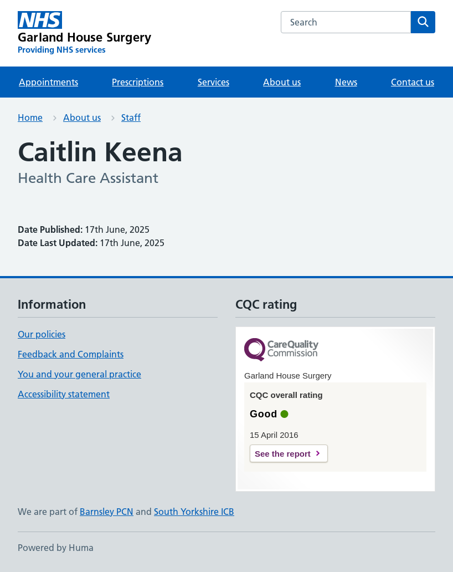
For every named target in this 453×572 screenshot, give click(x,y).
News (346, 82)
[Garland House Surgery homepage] (84, 33)
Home (30, 117)
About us (282, 82)
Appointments (48, 82)
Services (213, 82)
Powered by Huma (56, 547)
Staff (131, 117)
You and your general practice (79, 374)
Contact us (412, 82)
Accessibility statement (64, 394)
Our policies (41, 334)
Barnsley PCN (106, 511)
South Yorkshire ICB (194, 511)
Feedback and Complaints (70, 354)
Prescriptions (137, 82)
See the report (283, 453)
